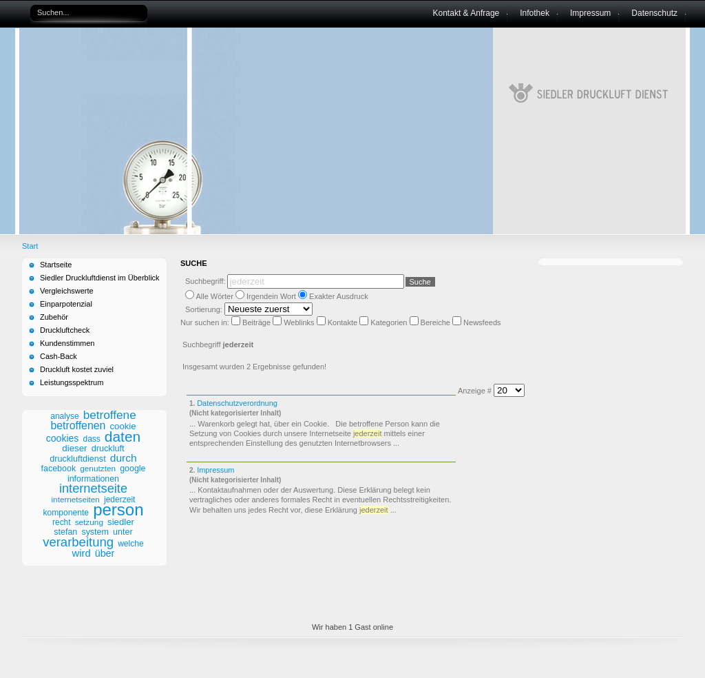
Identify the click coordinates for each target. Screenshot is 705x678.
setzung (89, 522)
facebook (58, 468)
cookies (62, 438)
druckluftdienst (77, 459)
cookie (123, 426)
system (95, 532)
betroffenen (77, 425)
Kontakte (343, 322)
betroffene (109, 415)
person (118, 509)
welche (131, 543)
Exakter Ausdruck (338, 296)
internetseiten (76, 499)
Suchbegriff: (205, 281)
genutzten (98, 468)
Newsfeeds (482, 322)
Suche (420, 282)
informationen (93, 479)
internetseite (93, 488)
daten (122, 436)
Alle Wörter (214, 296)
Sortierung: (204, 309)
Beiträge (257, 322)
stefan (65, 532)
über (105, 553)
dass (92, 439)
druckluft (108, 448)
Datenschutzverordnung (237, 403)
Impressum (215, 470)
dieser (74, 448)
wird (81, 553)
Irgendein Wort (271, 296)
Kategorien (389, 322)
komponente (66, 512)
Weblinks (300, 322)
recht (61, 522)
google (132, 468)
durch (123, 458)
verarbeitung (78, 542)
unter (123, 532)
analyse (64, 416)
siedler (120, 522)
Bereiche (436, 322)
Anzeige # (476, 391)
